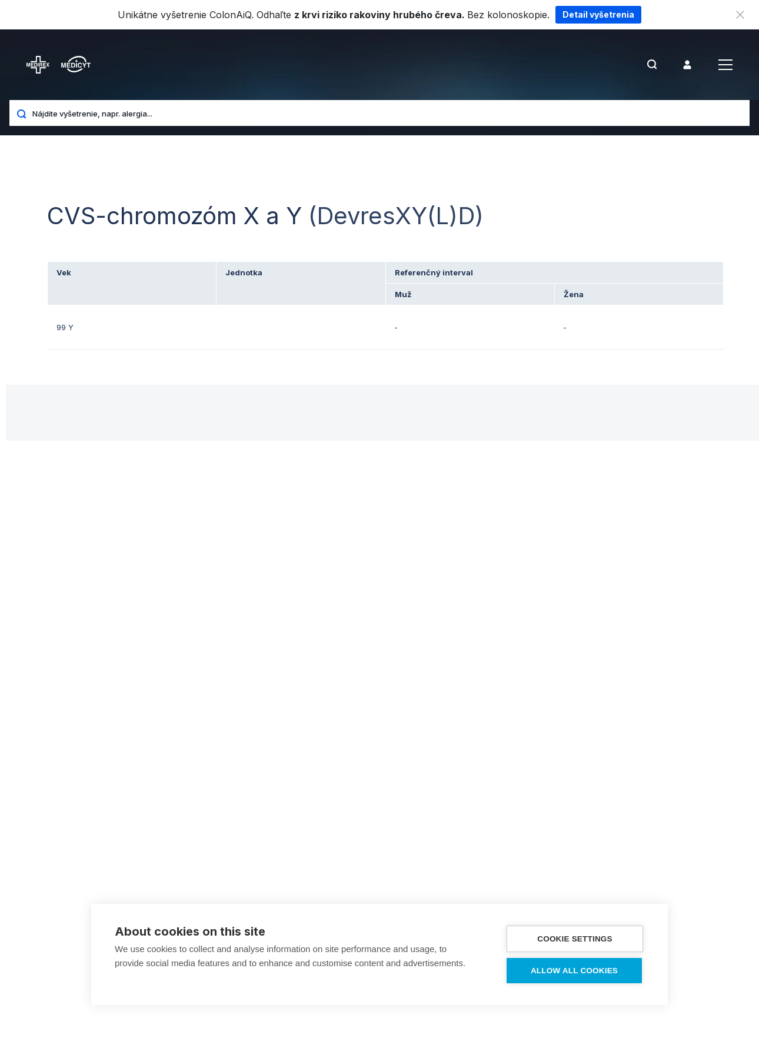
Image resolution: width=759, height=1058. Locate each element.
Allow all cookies (574, 970)
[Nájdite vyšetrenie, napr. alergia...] (386, 113)
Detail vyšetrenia (598, 14)
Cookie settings (574, 938)
